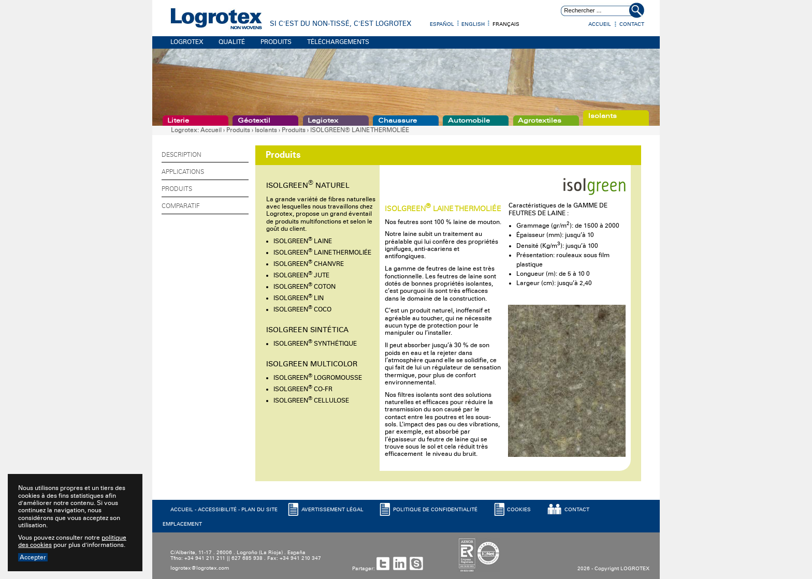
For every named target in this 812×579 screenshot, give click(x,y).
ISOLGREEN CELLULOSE (311, 400)
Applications (183, 171)
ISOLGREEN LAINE (302, 241)
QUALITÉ (232, 42)
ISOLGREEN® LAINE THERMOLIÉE (359, 129)
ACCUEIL (181, 510)
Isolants (602, 116)
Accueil (599, 24)
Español (442, 24)
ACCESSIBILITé (217, 510)
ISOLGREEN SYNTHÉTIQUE (315, 343)
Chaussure (397, 120)
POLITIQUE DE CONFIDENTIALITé (435, 510)
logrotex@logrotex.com (199, 568)
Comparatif (181, 206)
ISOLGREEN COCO (302, 309)
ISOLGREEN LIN (298, 298)
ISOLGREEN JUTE (301, 275)
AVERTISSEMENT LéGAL (332, 510)
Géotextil (254, 120)
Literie (178, 120)
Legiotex (323, 120)
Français (505, 24)
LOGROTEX (187, 42)
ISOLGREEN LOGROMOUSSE (317, 377)
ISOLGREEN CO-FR (302, 389)
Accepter (33, 557)
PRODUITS (276, 42)
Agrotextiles (539, 120)
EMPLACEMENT (182, 524)
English (473, 24)
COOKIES (519, 510)
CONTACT (576, 510)
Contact (631, 24)
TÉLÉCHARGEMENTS (338, 42)
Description (181, 154)
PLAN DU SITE (259, 510)
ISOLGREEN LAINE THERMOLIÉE (322, 252)
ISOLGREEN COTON (304, 286)
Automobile (469, 120)
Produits (238, 129)
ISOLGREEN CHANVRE (308, 264)
